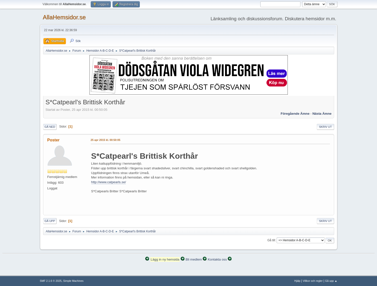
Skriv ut (325, 126)
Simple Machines (73, 280)
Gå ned (50, 126)
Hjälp (297, 280)
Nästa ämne (321, 113)
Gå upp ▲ (331, 280)
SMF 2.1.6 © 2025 (51, 280)
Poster (53, 140)
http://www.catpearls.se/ (108, 182)
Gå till (271, 240)
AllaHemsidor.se (64, 17)
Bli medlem (194, 259)
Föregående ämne (295, 113)
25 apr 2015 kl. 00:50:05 (105, 139)
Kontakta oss (217, 259)
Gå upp (50, 221)
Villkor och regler (313, 280)
